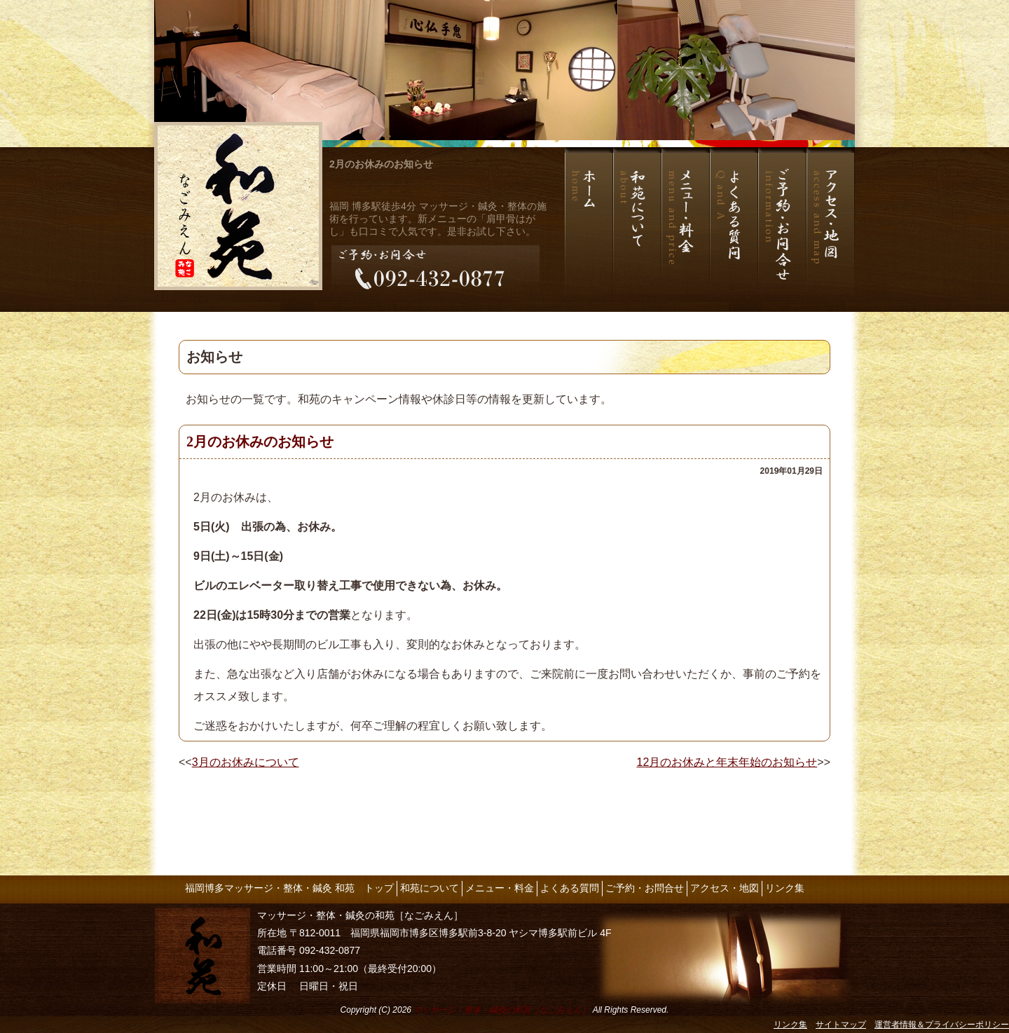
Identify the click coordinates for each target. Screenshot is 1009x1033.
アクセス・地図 (724, 888)
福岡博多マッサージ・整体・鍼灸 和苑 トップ (289, 888)
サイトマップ (841, 1024)
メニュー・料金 (499, 888)
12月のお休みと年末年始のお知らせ (727, 762)
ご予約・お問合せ (644, 888)
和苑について (429, 888)
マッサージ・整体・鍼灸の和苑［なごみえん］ (501, 1010)
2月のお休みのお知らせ (381, 164)
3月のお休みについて (245, 762)
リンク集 (784, 888)
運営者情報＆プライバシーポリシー (941, 1024)
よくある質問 (569, 888)
